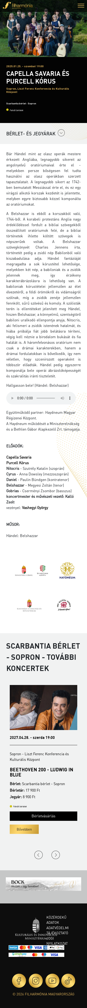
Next (56, 855)
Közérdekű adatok (56, 920)
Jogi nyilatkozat (57, 941)
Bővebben (24, 829)
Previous (38, 855)
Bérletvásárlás (43, 815)
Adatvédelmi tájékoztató (57, 930)
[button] (81, 6)
